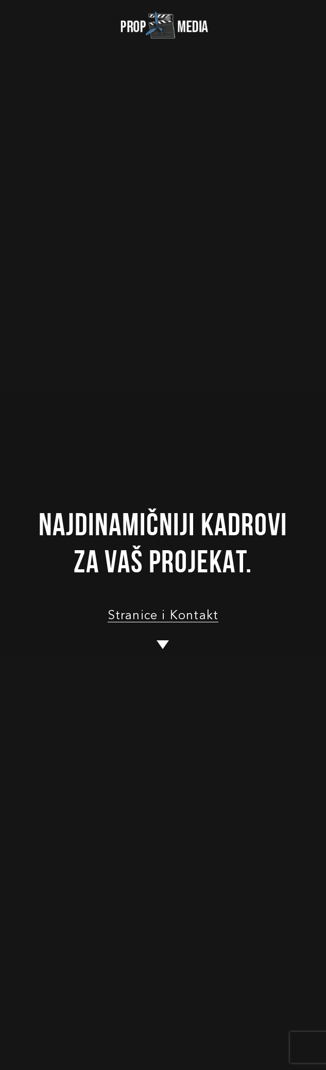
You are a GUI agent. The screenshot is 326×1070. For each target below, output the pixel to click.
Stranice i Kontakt (163, 616)
